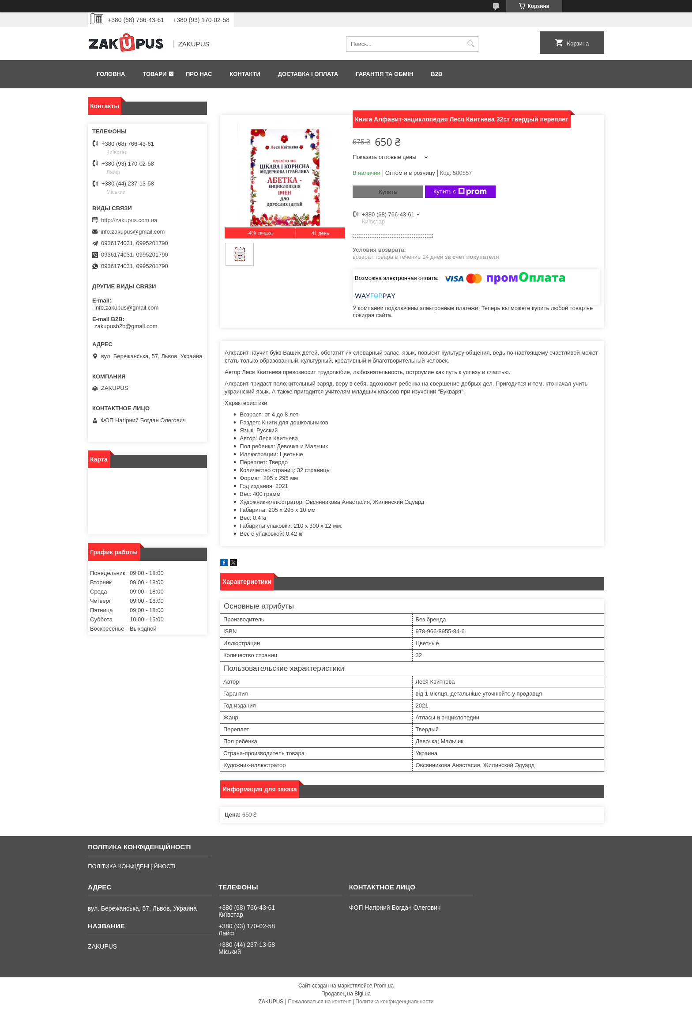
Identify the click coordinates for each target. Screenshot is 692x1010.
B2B (436, 74)
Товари (154, 74)
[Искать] (470, 44)
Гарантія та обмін (384, 74)
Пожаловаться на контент (319, 1002)
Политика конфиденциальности (394, 1002)
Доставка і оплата (308, 74)
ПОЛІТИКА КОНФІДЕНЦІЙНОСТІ (131, 866)
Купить (388, 192)
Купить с (460, 192)
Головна (111, 74)
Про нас (199, 74)
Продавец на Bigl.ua (346, 994)
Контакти (244, 74)
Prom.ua (384, 986)
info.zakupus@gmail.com (133, 231)
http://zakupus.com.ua (129, 220)
